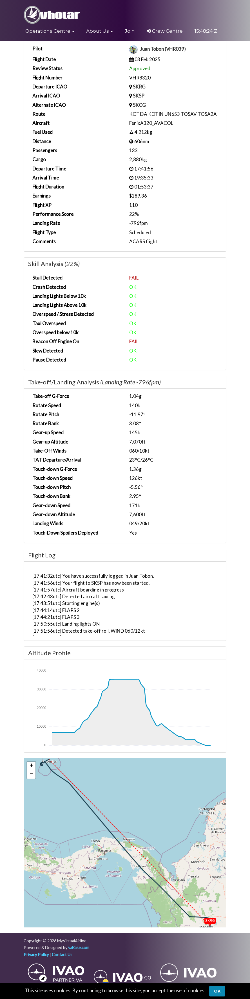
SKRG (139, 87)
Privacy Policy (36, 954)
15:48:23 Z (206, 31)
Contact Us (62, 954)
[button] (50, 31)
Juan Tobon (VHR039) (163, 49)
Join (130, 31)
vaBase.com (78, 947)
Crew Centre (165, 31)
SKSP (138, 96)
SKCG (139, 105)
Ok (217, 991)
